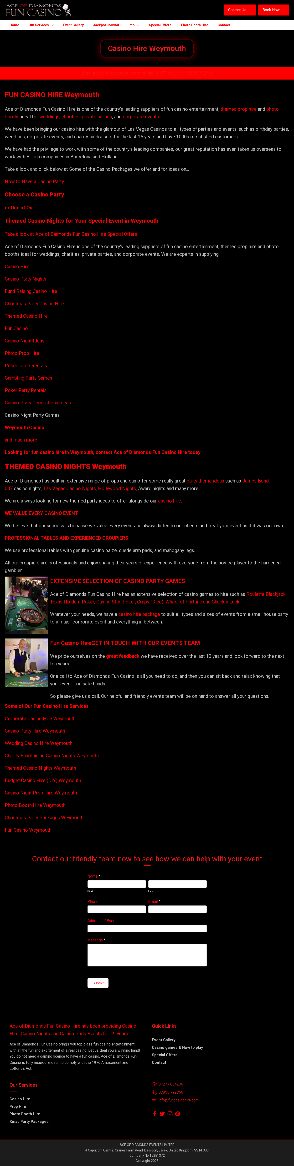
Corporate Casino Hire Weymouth (40, 718)
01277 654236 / (170, 72)
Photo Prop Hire (22, 353)
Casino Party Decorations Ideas (38, 403)
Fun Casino (16, 328)
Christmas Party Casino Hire (34, 304)
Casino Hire (17, 266)
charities (71, 117)
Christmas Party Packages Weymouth (44, 817)
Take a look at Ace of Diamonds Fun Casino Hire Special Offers (71, 234)
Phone (93, 902)
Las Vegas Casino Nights (70, 488)
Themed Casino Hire (26, 316)
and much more (21, 440)
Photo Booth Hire (25, 1114)
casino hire (169, 501)
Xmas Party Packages (29, 1121)
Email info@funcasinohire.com (111, 72)
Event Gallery (163, 1040)
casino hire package (139, 614)
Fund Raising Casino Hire (31, 291)
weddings (49, 117)
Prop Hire (18, 1106)
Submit (98, 983)
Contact (159, 1062)
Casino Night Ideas (24, 341)
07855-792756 (199, 72)
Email (154, 902)
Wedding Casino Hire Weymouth (38, 743)
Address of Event (102, 921)
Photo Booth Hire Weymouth (35, 805)
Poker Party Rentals (25, 390)
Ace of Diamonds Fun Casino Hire (150, 452)
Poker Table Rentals (26, 365)
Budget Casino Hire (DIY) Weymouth (43, 780)
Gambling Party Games (28, 378)
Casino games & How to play (177, 1047)
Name (94, 876)
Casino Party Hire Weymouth (35, 731)
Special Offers (164, 1055)
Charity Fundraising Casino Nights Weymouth (52, 756)
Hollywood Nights (116, 488)
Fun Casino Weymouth (28, 830)
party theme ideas (206, 481)
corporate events (141, 117)
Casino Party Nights (25, 279)
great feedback (122, 656)
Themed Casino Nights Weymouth (40, 768)
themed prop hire (239, 109)
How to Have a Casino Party (34, 181)
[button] (240, 10)
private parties (97, 117)
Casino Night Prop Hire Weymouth (41, 793)
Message (97, 940)
